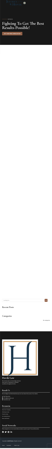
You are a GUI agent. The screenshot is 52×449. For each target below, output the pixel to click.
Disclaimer (9, 445)
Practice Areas (5, 414)
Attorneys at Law (5, 412)
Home (3, 445)
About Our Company (6, 409)
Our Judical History (6, 416)
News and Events (5, 418)
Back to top (16, 445)
